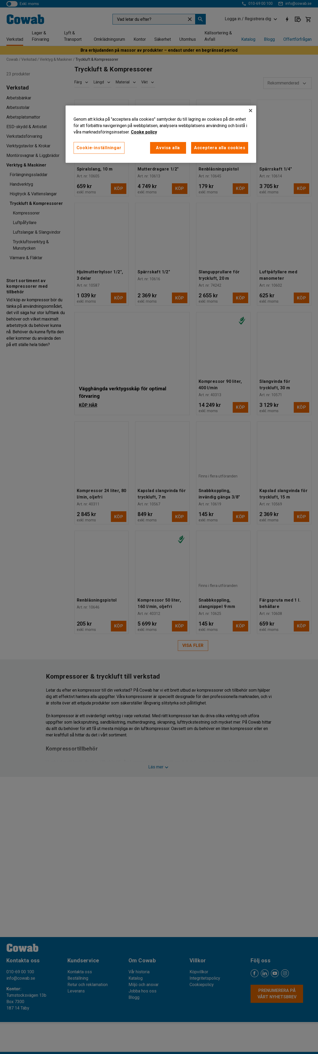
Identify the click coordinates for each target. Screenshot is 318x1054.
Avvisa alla (168, 147)
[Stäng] (251, 111)
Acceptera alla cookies (219, 147)
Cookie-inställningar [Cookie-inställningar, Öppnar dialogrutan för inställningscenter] (99, 147)
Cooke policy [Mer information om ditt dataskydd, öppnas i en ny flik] (144, 132)
